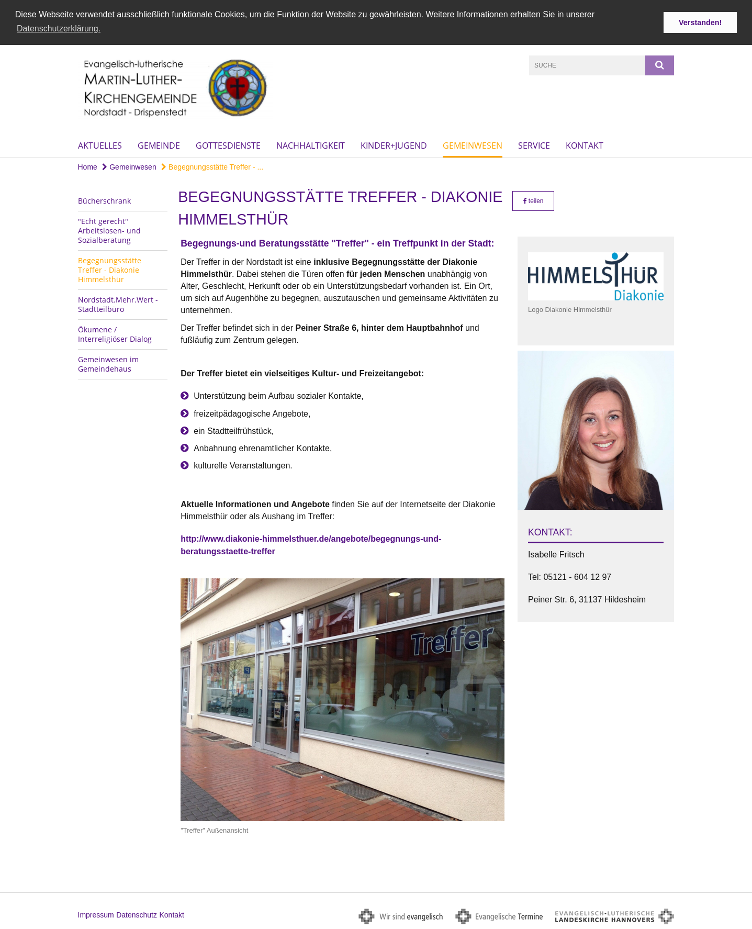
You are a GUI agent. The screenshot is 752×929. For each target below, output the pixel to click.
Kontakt (584, 144)
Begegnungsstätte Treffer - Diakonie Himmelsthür (109, 268)
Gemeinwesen (472, 144)
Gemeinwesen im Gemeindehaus (108, 363)
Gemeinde (159, 144)
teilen (533, 200)
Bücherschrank (104, 200)
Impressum (96, 914)
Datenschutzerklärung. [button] (58, 28)
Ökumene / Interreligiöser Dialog (115, 333)
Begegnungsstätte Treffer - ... (212, 166)
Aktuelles (100, 144)
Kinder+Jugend (394, 144)
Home (87, 166)
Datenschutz (136, 914)
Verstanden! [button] (700, 22)
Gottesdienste (228, 144)
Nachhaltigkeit (310, 144)
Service (534, 144)
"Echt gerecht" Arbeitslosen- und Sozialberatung (109, 229)
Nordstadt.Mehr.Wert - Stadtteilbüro (118, 303)
